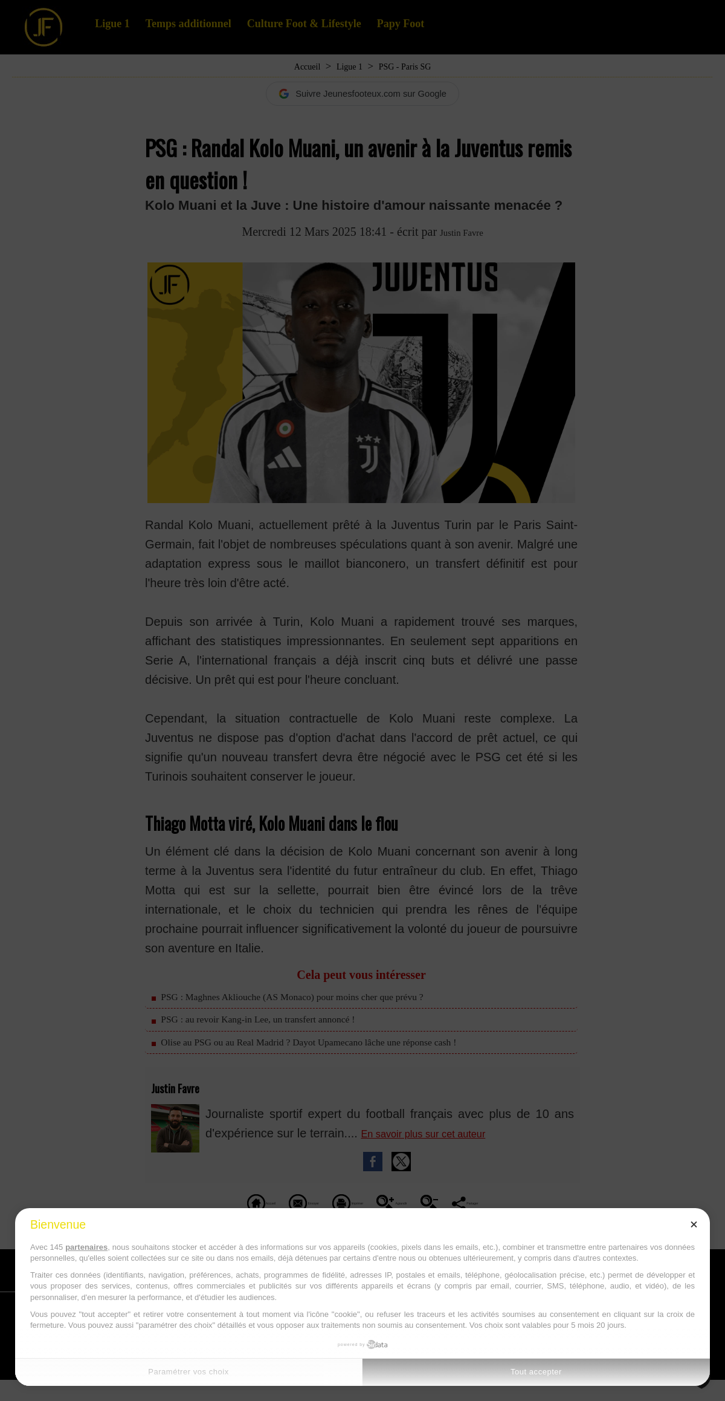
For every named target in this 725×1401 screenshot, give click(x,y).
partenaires (86, 1247)
